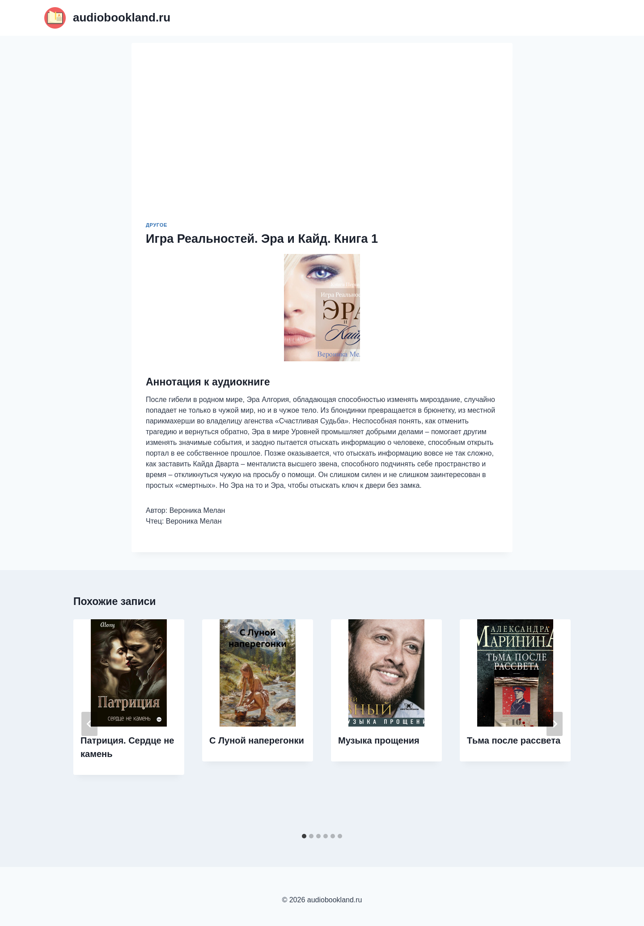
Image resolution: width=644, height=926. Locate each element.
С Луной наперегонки (256, 740)
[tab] (304, 836)
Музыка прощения (378, 740)
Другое (156, 225)
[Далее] (555, 724)
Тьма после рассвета (513, 740)
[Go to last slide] (89, 724)
